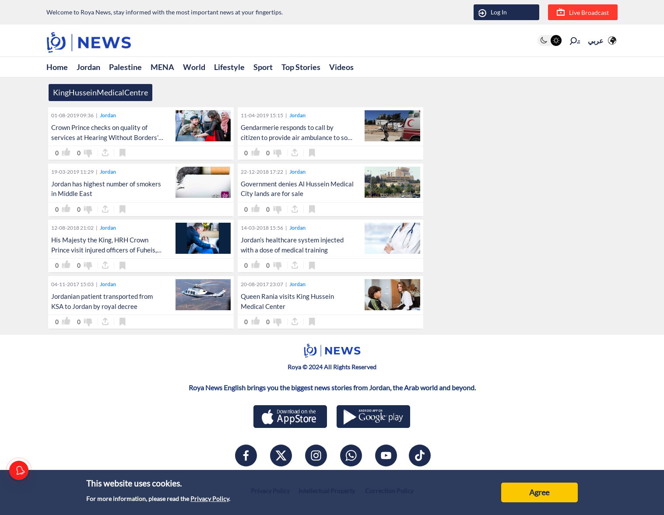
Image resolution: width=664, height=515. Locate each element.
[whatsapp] (351, 455)
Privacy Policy (209, 498)
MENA (162, 67)
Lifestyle (229, 67)
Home (57, 67)
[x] (281, 455)
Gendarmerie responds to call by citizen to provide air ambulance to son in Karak (296, 137)
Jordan (88, 67)
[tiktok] (420, 455)
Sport (263, 67)
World (194, 67)
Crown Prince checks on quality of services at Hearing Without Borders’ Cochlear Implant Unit (104, 137)
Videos (341, 67)
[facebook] (246, 455)
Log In (492, 12)
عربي (596, 40)
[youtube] (386, 455)
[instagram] (316, 455)
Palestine (125, 67)
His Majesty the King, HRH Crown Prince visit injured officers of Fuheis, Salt (104, 250)
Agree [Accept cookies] (539, 492)
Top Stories (300, 67)
